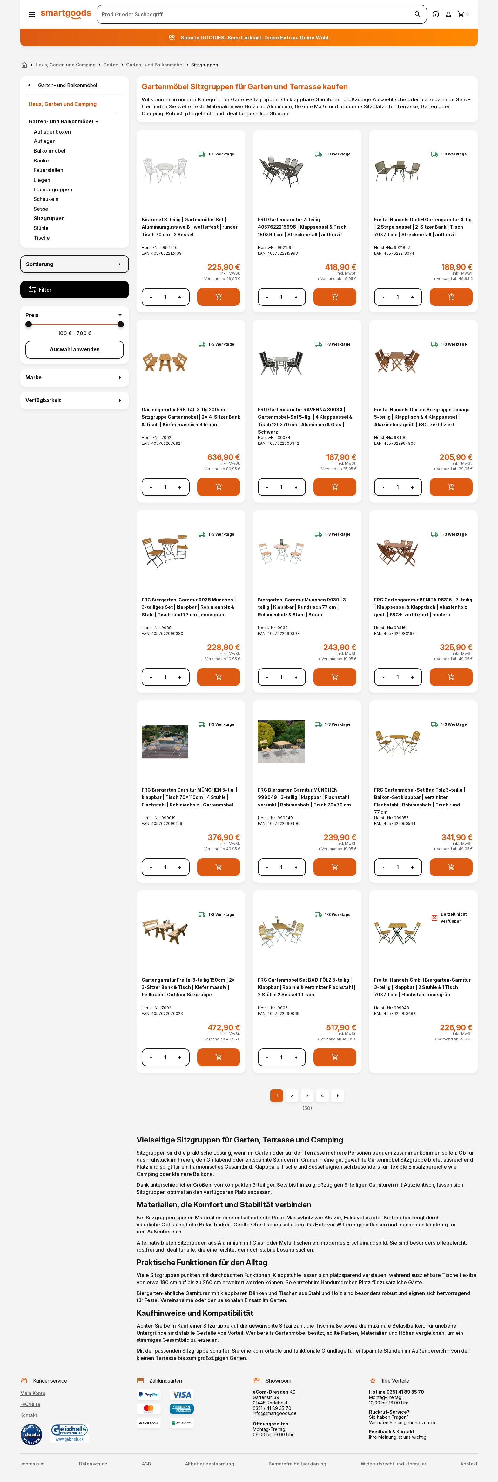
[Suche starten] (417, 14)
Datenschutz (93, 1463)
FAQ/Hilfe (30, 1404)
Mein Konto (32, 1393)
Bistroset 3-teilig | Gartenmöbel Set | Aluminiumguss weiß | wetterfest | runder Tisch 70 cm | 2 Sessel (190, 227)
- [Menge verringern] (151, 297)
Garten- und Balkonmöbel (61, 121)
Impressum (32, 1463)
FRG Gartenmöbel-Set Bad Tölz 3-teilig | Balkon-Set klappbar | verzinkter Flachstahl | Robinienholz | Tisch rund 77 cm (419, 801)
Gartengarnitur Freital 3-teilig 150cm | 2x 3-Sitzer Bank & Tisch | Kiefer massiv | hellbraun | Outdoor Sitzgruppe (188, 987)
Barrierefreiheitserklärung (297, 1463)
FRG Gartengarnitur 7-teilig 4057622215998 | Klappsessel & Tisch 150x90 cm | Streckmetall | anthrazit (302, 227)
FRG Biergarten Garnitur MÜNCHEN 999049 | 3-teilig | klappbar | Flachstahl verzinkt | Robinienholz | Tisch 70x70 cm (304, 797)
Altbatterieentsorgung (209, 1463)
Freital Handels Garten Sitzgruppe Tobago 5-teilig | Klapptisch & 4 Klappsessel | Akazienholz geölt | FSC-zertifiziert (422, 417)
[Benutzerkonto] (448, 14)
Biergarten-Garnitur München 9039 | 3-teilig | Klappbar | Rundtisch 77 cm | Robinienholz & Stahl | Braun (303, 607)
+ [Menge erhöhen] (179, 297)
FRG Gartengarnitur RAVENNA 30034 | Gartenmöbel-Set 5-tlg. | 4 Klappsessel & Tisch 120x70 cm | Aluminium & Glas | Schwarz (305, 421)
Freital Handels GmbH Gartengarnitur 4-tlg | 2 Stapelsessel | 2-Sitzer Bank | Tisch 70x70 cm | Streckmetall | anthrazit (423, 227)
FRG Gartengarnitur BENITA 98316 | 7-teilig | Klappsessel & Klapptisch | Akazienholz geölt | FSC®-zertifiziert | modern (423, 607)
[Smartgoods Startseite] (66, 14)
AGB (146, 1463)
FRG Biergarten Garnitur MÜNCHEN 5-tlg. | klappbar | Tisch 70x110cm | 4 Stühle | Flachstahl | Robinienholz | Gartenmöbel (190, 797)
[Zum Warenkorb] (463, 14)
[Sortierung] (74, 264)
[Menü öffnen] (32, 14)
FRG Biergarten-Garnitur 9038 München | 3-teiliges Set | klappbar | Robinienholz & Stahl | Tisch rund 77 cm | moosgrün (189, 607)
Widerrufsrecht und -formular (393, 1463)
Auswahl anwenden (75, 349)
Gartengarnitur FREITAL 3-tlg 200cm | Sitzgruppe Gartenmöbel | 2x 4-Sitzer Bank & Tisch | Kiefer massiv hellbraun (191, 417)
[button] (74, 315)
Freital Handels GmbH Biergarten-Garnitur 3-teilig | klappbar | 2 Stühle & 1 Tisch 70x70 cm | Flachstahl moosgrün (422, 987)
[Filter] (74, 289)
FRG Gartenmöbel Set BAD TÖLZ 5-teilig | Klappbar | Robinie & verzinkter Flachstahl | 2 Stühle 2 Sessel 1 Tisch (307, 987)
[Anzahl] (165, 297)
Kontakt (28, 1415)
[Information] (436, 14)
